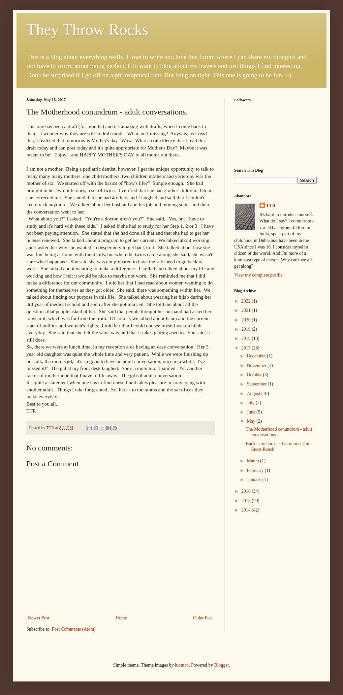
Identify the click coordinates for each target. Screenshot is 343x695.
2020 (246, 319)
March (253, 460)
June (251, 412)
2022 (246, 301)
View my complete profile (258, 275)
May (251, 421)
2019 (246, 329)
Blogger (221, 665)
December (257, 355)
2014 (246, 510)
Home (121, 617)
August (254, 393)
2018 (246, 338)
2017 (246, 348)
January (254, 479)
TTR (271, 205)
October (255, 374)
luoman (182, 665)
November (257, 365)
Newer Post (38, 617)
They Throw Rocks (87, 29)
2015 (246, 500)
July (251, 402)
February (256, 470)
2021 (246, 310)
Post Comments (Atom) (74, 629)
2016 (246, 491)
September (257, 383)
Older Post (203, 617)
